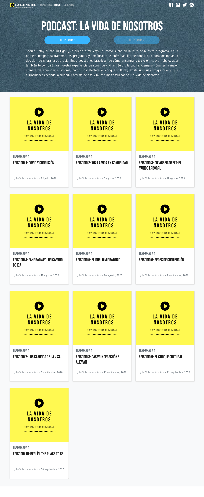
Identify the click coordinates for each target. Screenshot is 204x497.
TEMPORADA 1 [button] (67, 40)
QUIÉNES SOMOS (46, 5)
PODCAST (57, 5)
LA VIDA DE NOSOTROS (23, 5)
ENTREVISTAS (69, 5)
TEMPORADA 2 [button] (137, 40)
